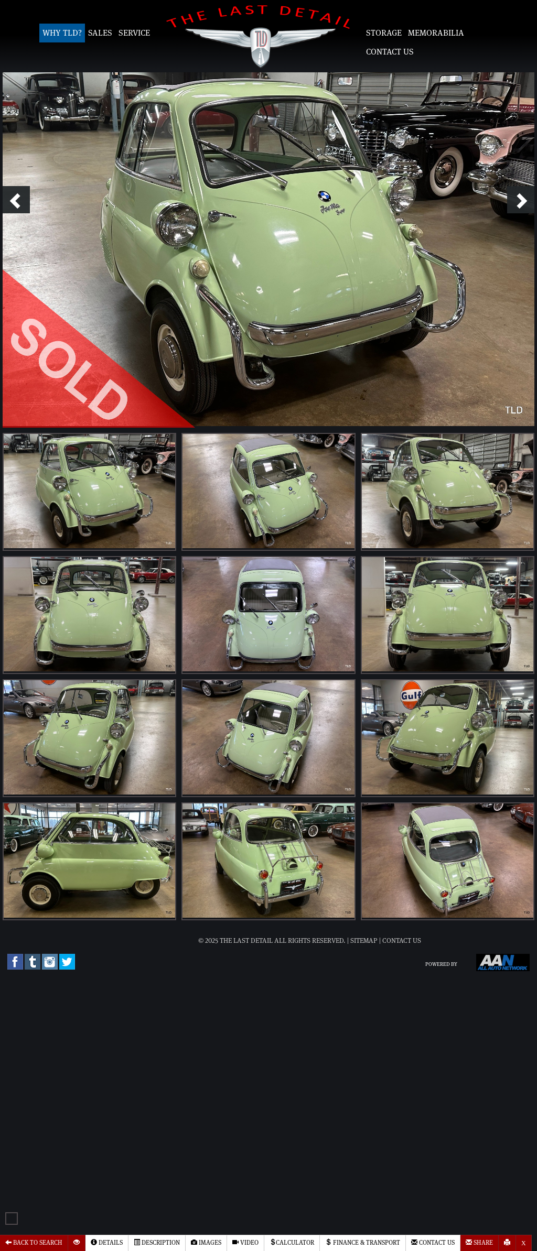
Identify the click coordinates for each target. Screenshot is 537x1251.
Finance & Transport (362, 1242)
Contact (433, 1242)
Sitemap (364, 941)
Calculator (292, 1242)
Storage (384, 33)
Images (206, 1242)
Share (479, 1242)
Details (107, 1242)
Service (134, 33)
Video (245, 1242)
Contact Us (390, 52)
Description (157, 1242)
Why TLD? (62, 33)
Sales (100, 33)
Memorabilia (436, 33)
